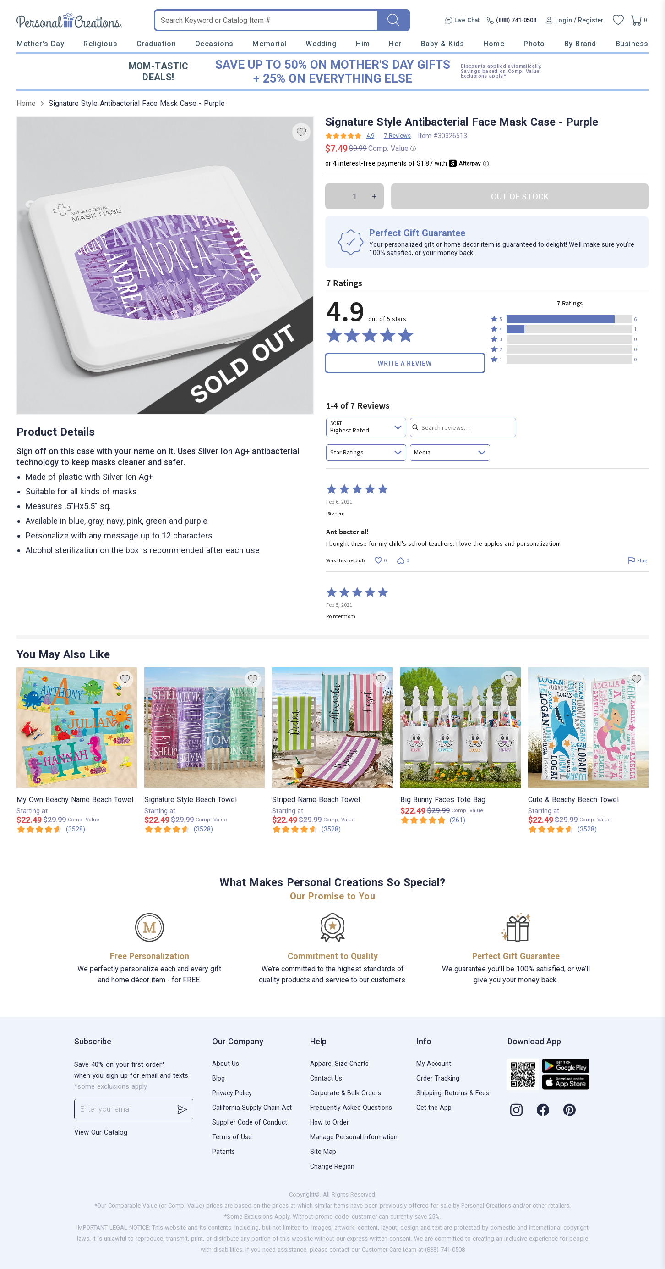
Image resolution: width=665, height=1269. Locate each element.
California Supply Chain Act (252, 1107)
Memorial (269, 43)
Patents (223, 1151)
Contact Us (326, 1078)
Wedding (321, 43)
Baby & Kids (442, 43)
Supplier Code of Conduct (249, 1122)
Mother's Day (40, 43)
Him (363, 43)
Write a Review (405, 363)
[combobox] (366, 427)
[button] (570, 319)
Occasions (214, 43)
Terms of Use (232, 1137)
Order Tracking (437, 1078)
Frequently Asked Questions (351, 1107)
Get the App (434, 1107)
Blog (218, 1078)
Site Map (323, 1151)
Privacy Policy (232, 1093)
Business (632, 43)
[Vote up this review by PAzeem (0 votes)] (380, 560)
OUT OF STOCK (520, 196)
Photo (534, 43)
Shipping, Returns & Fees (452, 1093)
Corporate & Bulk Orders (345, 1093)
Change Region (332, 1166)
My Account (433, 1063)
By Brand (580, 43)
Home (493, 43)
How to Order (329, 1122)
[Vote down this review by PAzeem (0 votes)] (402, 560)
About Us (225, 1063)
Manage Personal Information (354, 1137)
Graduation (156, 43)
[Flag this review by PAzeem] (637, 560)
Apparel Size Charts (339, 1063)
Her (395, 43)
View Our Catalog (100, 1132)
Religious (100, 43)
